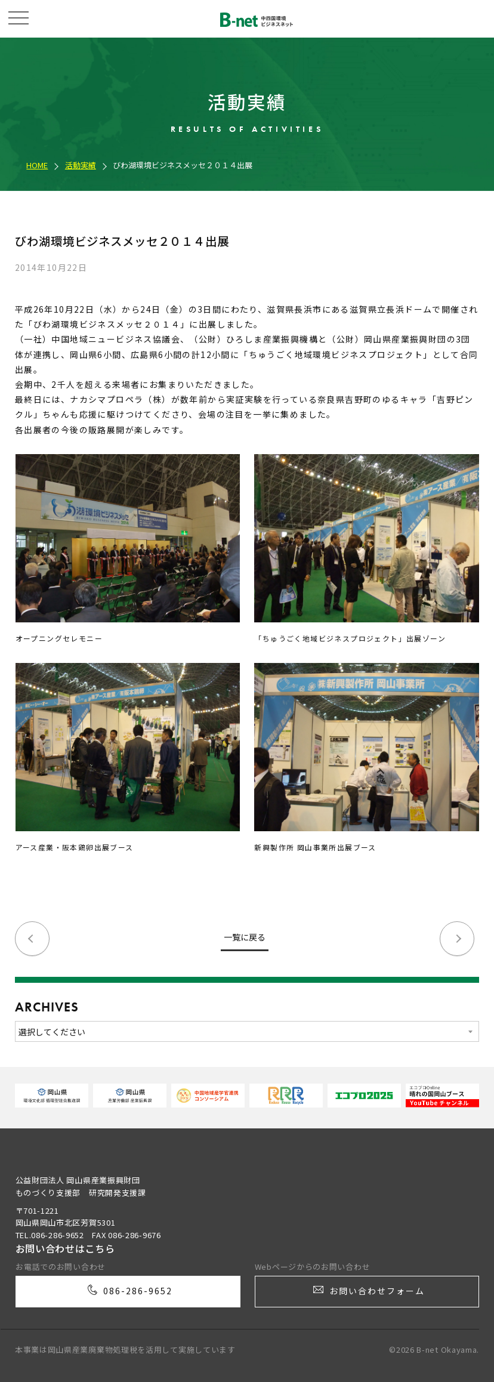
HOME (37, 165)
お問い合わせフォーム (368, 1296)
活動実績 (80, 165)
